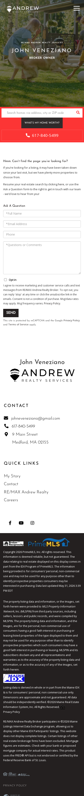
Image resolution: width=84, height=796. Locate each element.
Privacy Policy (52, 303)
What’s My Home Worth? (42, 123)
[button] (78, 113)
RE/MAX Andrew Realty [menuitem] (26, 492)
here (61, 184)
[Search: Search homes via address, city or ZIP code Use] (37, 113)
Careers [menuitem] (11, 500)
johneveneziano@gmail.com (32, 418)
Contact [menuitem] (11, 484)
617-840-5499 (42, 135)
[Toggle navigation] (77, 7)
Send (11, 313)
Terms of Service (18, 324)
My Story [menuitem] (12, 476)
